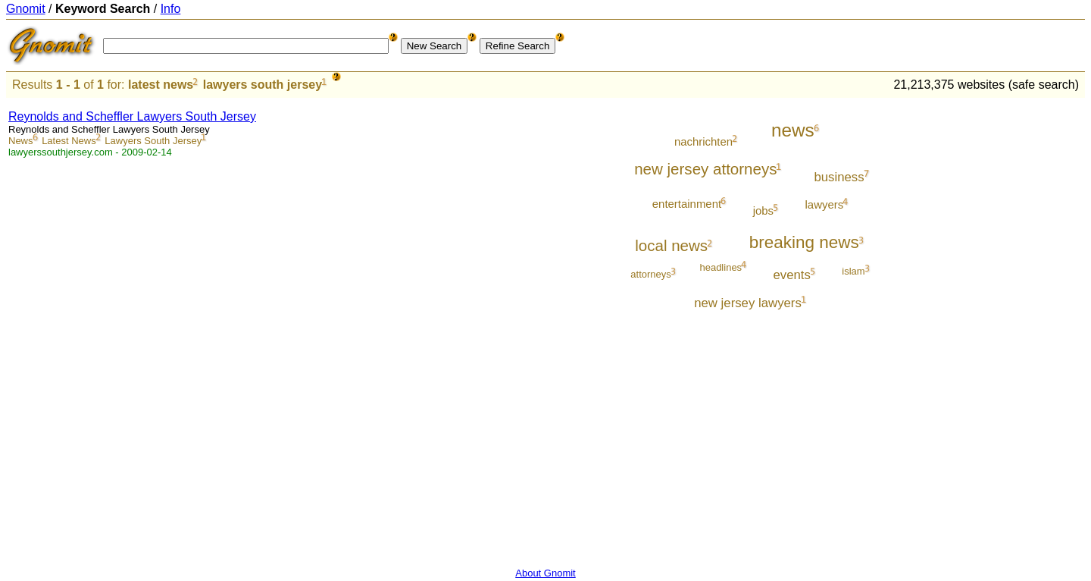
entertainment (686, 203)
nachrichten (703, 141)
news (792, 130)
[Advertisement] (1022, 327)
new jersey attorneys (705, 168)
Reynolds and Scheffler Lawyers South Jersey (132, 116)
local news (671, 245)
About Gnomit (545, 573)
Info (171, 8)
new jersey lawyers (748, 303)
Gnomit (25, 8)
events (792, 275)
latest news (160, 84)
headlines (720, 267)
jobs (763, 210)
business (839, 177)
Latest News (69, 140)
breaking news (804, 242)
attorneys (650, 274)
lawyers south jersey (262, 84)
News (20, 140)
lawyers (824, 204)
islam (853, 271)
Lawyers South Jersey (153, 140)
